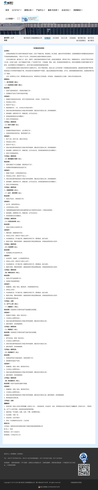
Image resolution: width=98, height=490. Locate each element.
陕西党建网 (46, 462)
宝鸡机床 (47, 38)
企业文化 (65, 10)
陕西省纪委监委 (56, 462)
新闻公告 (28, 10)
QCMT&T (16, 10)
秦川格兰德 (82, 38)
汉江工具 (64, 38)
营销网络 (13, 454)
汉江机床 (56, 38)
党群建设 (77, 10)
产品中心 (39, 10)
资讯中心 (6, 454)
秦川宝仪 (91, 38)
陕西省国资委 (16, 462)
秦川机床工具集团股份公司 (33, 38)
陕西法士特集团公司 (35, 462)
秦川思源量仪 (81, 40)
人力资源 (9, 18)
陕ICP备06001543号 (42, 482)
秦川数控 (91, 40)
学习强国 (24, 462)
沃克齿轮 (73, 38)
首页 (7, 10)
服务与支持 (52, 10)
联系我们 (20, 454)
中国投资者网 (11, 465)
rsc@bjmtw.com (16, 435)
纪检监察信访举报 (76, 482)
